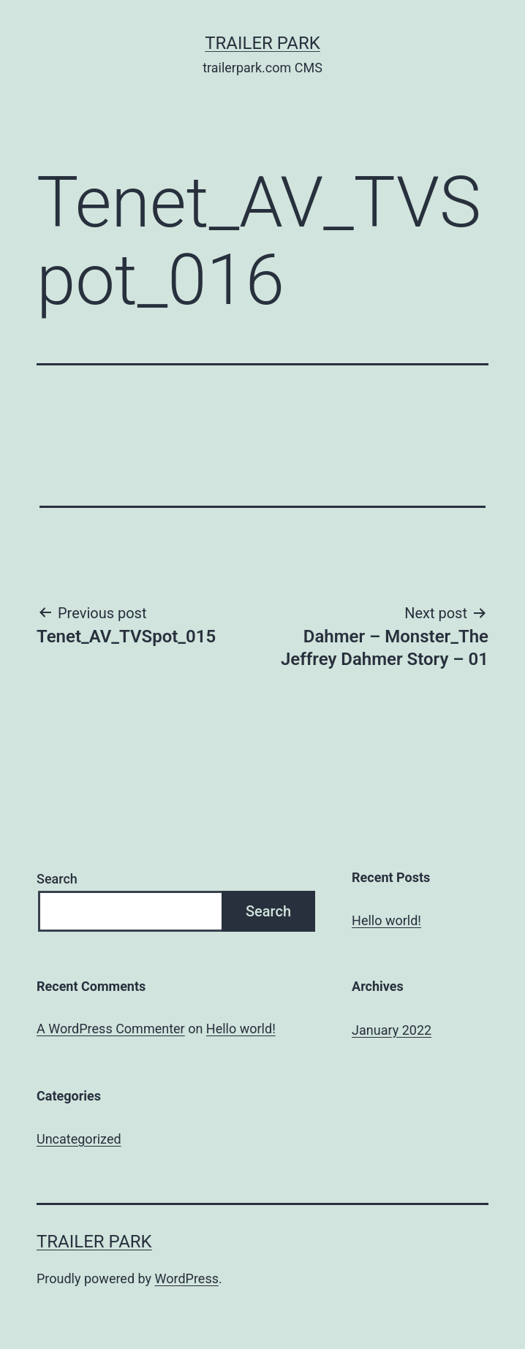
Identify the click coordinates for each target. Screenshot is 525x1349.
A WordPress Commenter (111, 1028)
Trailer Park (262, 43)
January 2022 (391, 1030)
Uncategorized (79, 1139)
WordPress (187, 1278)
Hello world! (386, 920)
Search (57, 878)
